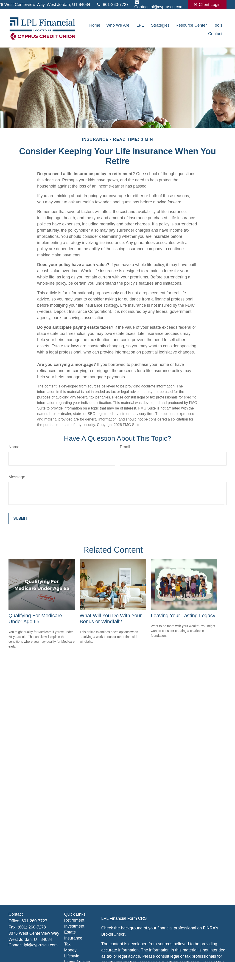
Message (16, 477)
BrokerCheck (113, 934)
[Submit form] (20, 518)
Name (14, 447)
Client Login (207, 4)
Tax (67, 944)
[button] (94, 25)
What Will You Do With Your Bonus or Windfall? (111, 618)
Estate (70, 932)
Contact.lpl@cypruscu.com (33, 945)
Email (125, 447)
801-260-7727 (112, 4)
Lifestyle (71, 956)
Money (70, 950)
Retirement (74, 920)
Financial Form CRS (128, 918)
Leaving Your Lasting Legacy (183, 615)
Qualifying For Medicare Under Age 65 (35, 618)
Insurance (73, 938)
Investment (74, 926)
